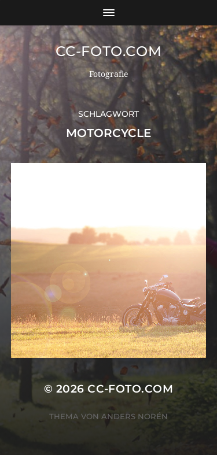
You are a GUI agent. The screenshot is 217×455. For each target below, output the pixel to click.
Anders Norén (134, 416)
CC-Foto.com (109, 51)
